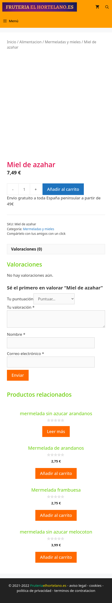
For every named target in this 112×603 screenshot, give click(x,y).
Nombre (16, 334)
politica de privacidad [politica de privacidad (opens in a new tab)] (34, 590)
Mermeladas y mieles (63, 41)
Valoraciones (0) (26, 249)
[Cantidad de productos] (24, 189)
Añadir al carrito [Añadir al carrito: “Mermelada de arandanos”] (56, 473)
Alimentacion (30, 41)
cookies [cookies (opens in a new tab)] (95, 585)
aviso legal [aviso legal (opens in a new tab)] (77, 585)
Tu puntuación (20, 299)
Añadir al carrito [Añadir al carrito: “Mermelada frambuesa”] (56, 515)
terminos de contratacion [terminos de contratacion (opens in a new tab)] (74, 590)
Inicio (11, 41)
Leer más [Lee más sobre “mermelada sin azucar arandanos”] (56, 431)
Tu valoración (21, 307)
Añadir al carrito (63, 189)
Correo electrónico (25, 353)
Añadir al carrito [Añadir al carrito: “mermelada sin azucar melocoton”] (56, 557)
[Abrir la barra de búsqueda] (107, 7)
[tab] (56, 249)
